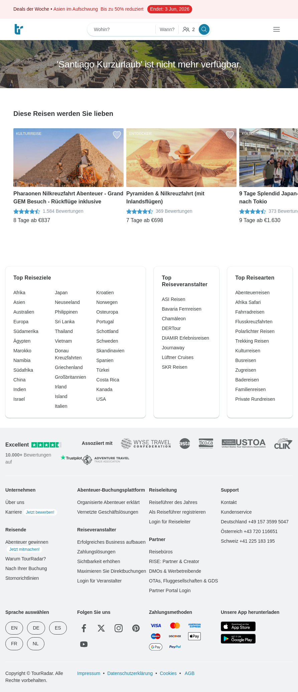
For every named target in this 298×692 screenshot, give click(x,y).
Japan (61, 292)
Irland (60, 386)
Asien (19, 302)
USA (101, 399)
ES (58, 628)
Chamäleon (174, 318)
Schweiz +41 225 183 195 (248, 541)
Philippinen (66, 312)
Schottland (107, 331)
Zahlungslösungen (96, 551)
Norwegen (107, 302)
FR (14, 643)
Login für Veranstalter (99, 580)
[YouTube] (84, 644)
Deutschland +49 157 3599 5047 (255, 521)
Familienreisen (250, 389)
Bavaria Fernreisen (181, 309)
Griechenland (69, 367)
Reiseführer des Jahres (173, 502)
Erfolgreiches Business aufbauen (111, 542)
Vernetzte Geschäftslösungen (107, 512)
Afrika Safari (248, 302)
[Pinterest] (136, 628)
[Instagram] (118, 628)
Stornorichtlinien (22, 578)
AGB (189, 673)
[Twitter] (101, 628)
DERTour (171, 328)
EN (14, 628)
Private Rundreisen (255, 399)
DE (36, 628)
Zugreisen (245, 370)
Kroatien (105, 292)
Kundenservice (236, 512)
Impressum (88, 673)
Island (61, 396)
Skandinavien (110, 350)
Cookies (168, 673)
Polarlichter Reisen (255, 331)
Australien (23, 312)
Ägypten (21, 341)
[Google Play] (238, 639)
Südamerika (25, 331)
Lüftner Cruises (177, 357)
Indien (19, 389)
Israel (19, 399)
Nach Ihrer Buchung (26, 568)
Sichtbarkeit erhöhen (98, 561)
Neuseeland (67, 302)
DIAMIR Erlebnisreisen (185, 338)
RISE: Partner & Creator (174, 561)
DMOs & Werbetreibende (175, 571)
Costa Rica (107, 379)
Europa (20, 321)
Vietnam (63, 341)
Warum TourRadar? (25, 558)
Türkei (102, 370)
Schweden (107, 341)
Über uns (14, 502)
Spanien (104, 360)
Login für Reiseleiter (170, 521)
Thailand (64, 331)
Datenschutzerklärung (130, 673)
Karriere (31, 512)
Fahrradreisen (249, 312)
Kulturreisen (247, 350)
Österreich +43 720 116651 (249, 531)
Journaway (173, 347)
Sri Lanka (64, 321)
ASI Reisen (173, 299)
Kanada (104, 389)
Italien (61, 406)
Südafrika (23, 370)
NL (36, 643)
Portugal (105, 321)
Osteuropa (107, 312)
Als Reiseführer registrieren (177, 512)
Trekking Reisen (252, 341)
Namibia (21, 360)
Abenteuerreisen (252, 292)
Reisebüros (161, 551)
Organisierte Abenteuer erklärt (108, 502)
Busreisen (245, 360)
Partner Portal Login (170, 590)
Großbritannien (70, 377)
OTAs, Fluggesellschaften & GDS (183, 580)
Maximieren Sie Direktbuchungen (111, 571)
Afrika (19, 292)
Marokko (22, 350)
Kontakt (229, 502)
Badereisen (247, 379)
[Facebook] (84, 628)
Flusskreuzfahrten (253, 321)
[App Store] (238, 626)
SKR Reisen (174, 367)
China (19, 379)
